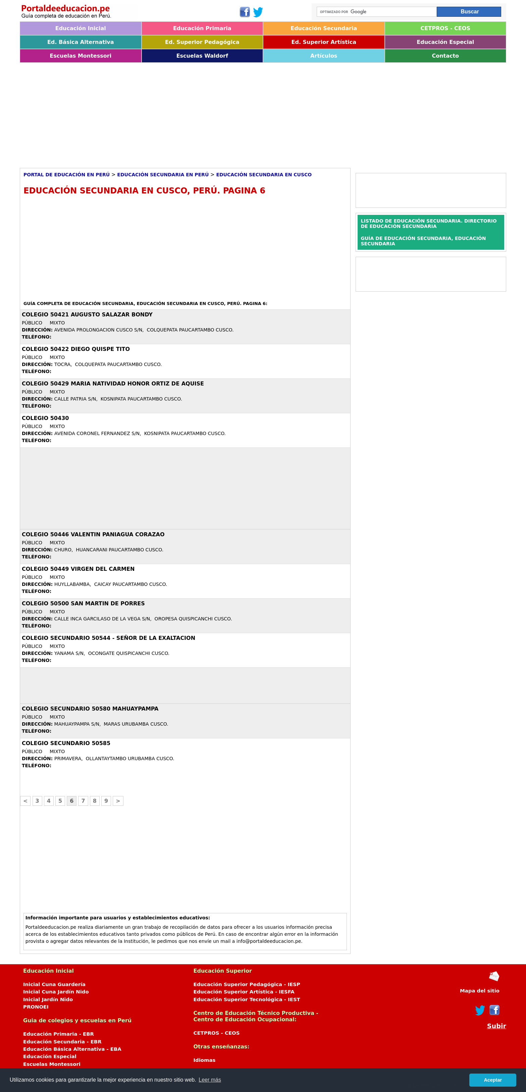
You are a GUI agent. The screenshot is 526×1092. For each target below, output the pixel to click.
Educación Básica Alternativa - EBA (72, 1049)
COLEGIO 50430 (45, 418)
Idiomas (205, 1060)
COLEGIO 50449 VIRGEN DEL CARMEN (78, 569)
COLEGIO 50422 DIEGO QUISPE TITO (76, 349)
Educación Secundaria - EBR (62, 1042)
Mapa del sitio (479, 991)
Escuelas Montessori (80, 56)
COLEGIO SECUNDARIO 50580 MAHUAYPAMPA (90, 709)
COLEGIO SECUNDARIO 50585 (66, 743)
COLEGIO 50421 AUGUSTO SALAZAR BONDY (87, 314)
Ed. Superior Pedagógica (202, 42)
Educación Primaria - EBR (58, 1034)
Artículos (323, 56)
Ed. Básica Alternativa (80, 42)
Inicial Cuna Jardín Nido (56, 992)
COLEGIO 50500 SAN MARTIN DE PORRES (83, 603)
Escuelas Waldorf (202, 56)
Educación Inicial (80, 28)
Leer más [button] (210, 1080)
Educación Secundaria (324, 28)
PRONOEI (36, 1007)
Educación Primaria (202, 28)
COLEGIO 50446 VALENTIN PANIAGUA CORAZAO (93, 534)
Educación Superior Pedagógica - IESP (247, 984)
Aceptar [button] (493, 1080)
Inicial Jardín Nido (48, 999)
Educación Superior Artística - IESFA (244, 992)
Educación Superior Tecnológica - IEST (247, 999)
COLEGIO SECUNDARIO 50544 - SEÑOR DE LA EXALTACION (108, 638)
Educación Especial (445, 42)
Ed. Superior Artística (324, 42)
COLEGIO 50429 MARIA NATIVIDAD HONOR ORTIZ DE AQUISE (113, 383)
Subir (496, 1026)
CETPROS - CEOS (445, 28)
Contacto (445, 56)
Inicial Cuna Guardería (54, 984)
